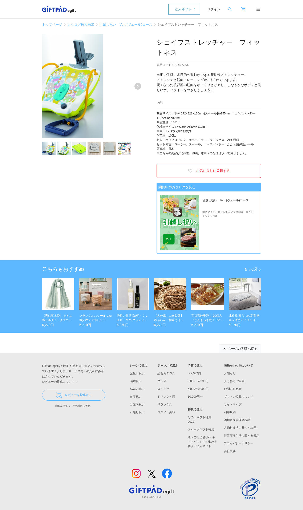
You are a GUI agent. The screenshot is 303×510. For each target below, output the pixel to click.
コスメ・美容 (166, 412)
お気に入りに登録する (209, 170)
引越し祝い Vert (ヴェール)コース (125, 24)
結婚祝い (136, 381)
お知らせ (230, 373)
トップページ (52, 24)
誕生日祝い (137, 373)
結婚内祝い (137, 388)
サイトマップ (233, 404)
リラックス (164, 404)
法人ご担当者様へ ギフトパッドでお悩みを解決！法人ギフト (202, 442)
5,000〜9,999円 (198, 388)
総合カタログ (166, 373)
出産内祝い (137, 404)
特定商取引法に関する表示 (241, 435)
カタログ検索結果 (80, 24)
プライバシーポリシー (238, 443)
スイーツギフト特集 (201, 429)
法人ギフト (183, 9)
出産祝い (136, 396)
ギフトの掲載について (238, 396)
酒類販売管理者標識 (237, 420)
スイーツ (163, 388)
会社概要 (230, 451)
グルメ (161, 381)
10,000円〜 (195, 396)
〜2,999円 (194, 373)
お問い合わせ (233, 388)
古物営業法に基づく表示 (240, 427)
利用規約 (230, 412)
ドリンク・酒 (166, 396)
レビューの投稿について (61, 381)
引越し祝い (137, 412)
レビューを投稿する (74, 395)
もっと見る (252, 269)
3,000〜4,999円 (198, 381)
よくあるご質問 (234, 381)
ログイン (214, 9)
